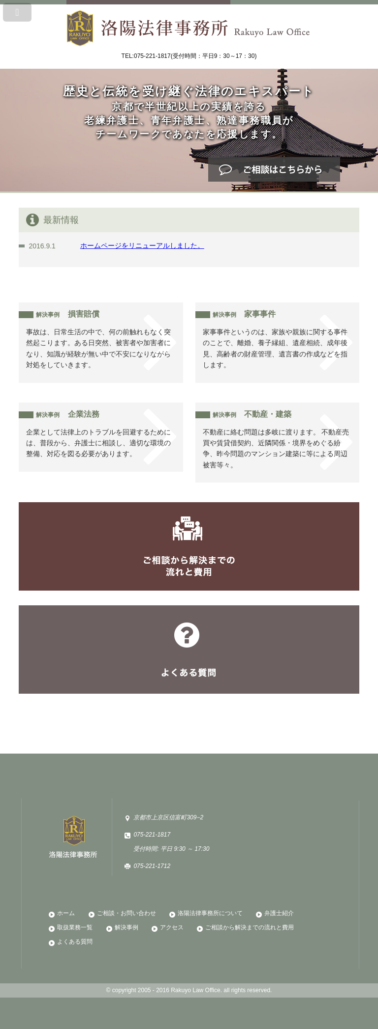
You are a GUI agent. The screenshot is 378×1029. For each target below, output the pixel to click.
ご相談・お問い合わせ (126, 913)
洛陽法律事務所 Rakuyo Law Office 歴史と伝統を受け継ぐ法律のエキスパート (189, 24)
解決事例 (126, 927)
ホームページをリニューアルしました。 (142, 245)
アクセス (172, 927)
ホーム (66, 913)
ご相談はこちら (274, 169)
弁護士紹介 (279, 913)
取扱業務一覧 (75, 927)
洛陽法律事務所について (210, 913)
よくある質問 (189, 649)
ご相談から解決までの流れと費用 (189, 546)
